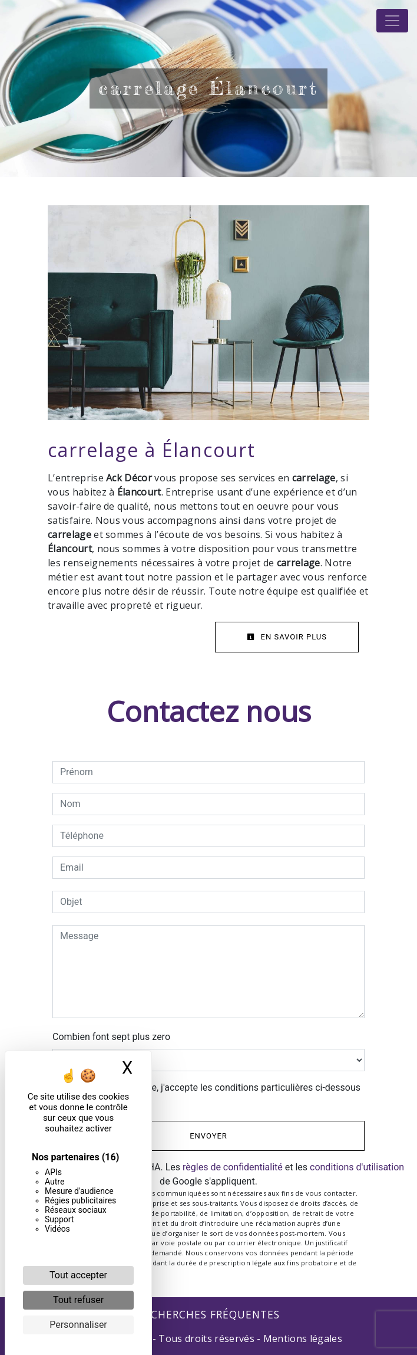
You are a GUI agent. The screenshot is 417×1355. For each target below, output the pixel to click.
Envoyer (208, 1135)
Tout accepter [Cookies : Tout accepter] (78, 1275)
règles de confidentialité (233, 1167)
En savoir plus (287, 636)
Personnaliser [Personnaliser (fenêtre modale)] (78, 1324)
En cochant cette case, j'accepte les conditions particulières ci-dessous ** (212, 1094)
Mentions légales (301, 1338)
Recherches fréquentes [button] (209, 1314)
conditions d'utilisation (357, 1167)
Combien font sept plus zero (111, 1036)
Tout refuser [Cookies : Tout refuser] (78, 1299)
